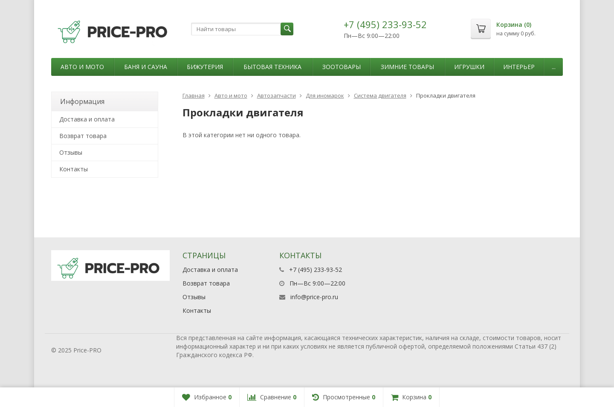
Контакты (73, 169)
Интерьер (519, 67)
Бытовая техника (272, 67)
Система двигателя (380, 95)
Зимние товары (407, 67)
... (554, 67)
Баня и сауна (145, 67)
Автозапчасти (276, 95)
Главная (193, 95)
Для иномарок (325, 95)
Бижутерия (205, 67)
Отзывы (70, 152)
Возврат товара (83, 136)
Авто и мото (82, 67)
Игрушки (469, 67)
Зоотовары (341, 67)
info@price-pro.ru (314, 297)
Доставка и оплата (87, 119)
